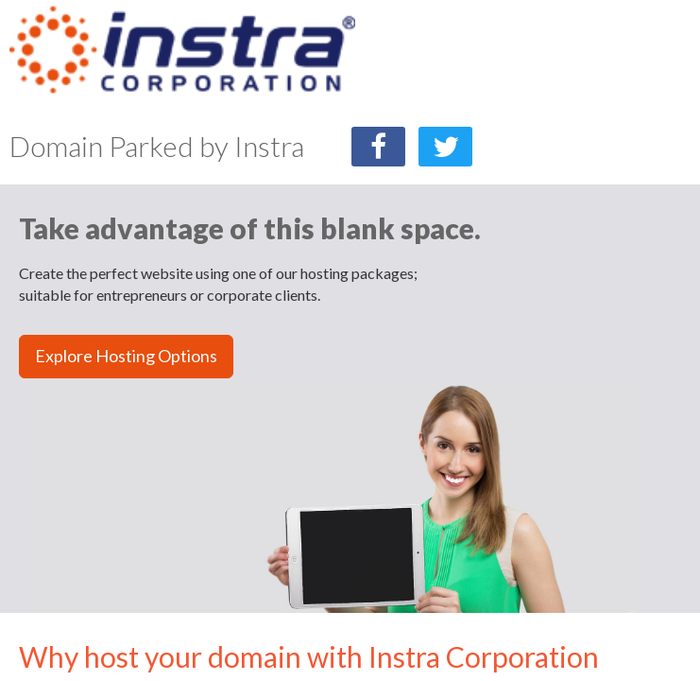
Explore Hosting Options (126, 355)
